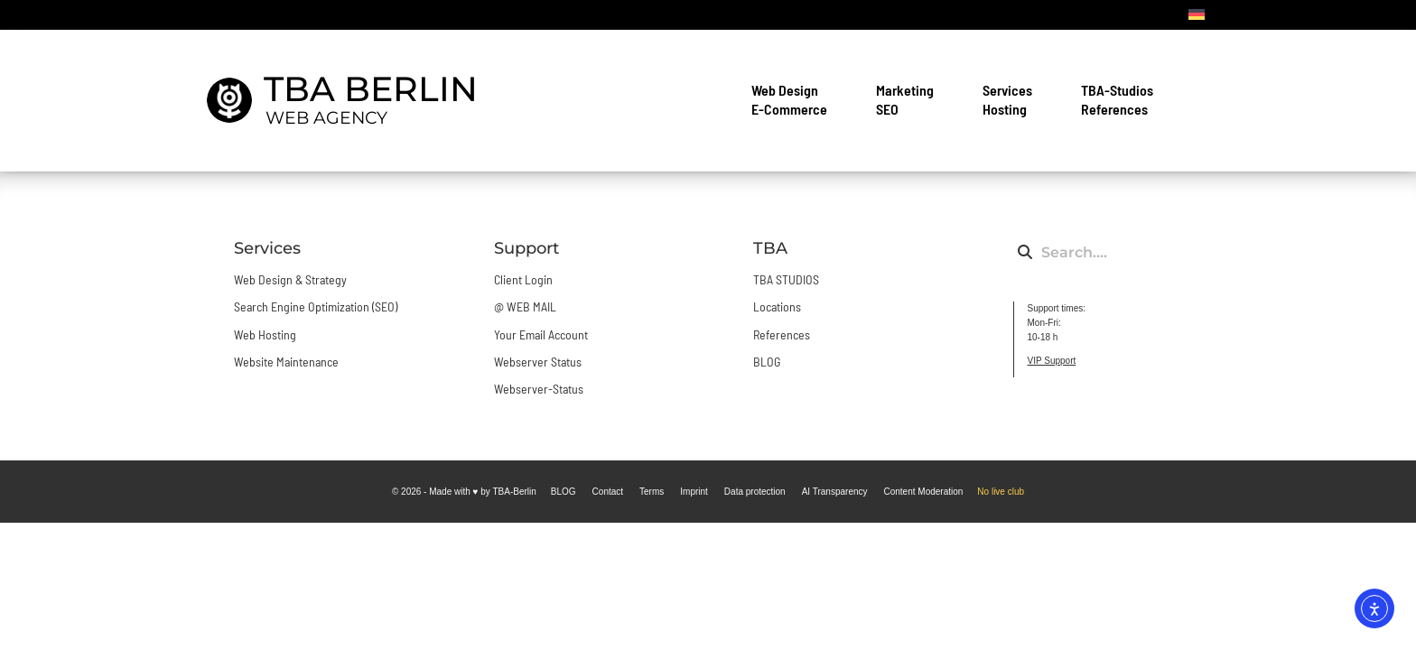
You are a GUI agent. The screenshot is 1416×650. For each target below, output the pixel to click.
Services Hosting (1012, 99)
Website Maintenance (286, 361)
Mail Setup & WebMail (977, 14)
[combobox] (1094, 252)
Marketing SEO (909, 99)
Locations (777, 306)
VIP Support (1052, 361)
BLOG (1151, 14)
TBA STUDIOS (786, 279)
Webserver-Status (538, 388)
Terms (651, 492)
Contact (1089, 14)
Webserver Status (538, 361)
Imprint (694, 492)
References (781, 334)
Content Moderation (924, 492)
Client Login (523, 279)
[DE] (1196, 14)
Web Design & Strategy (290, 279)
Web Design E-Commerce (793, 99)
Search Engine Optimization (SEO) (315, 306)
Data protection (755, 492)
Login (872, 14)
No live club (1000, 492)
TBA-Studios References (1121, 99)
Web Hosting (265, 334)
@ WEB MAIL (525, 306)
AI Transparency (835, 492)
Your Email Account (541, 334)
